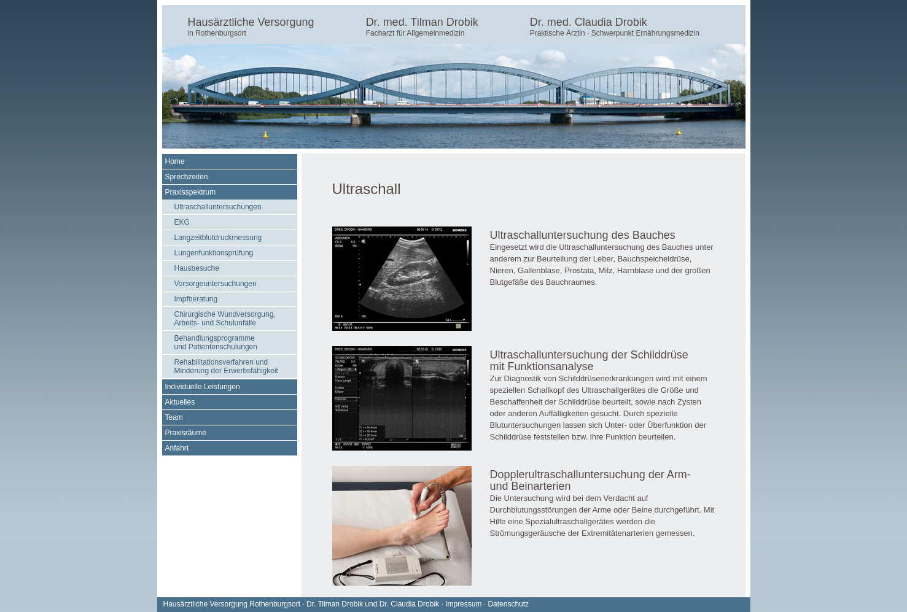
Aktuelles (180, 402)
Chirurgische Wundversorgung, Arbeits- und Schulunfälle (225, 318)
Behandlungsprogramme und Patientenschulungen (215, 342)
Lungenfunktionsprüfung (214, 253)
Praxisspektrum (190, 192)
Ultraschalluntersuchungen (218, 207)
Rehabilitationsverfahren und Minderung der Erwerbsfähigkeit (226, 366)
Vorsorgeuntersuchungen (215, 283)
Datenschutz (508, 604)
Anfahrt (177, 448)
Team (174, 417)
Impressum (463, 604)
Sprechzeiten (186, 176)
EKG (182, 222)
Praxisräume (185, 432)
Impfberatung (196, 299)
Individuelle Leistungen (202, 386)
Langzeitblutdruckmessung (218, 237)
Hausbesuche (196, 268)
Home (175, 161)
